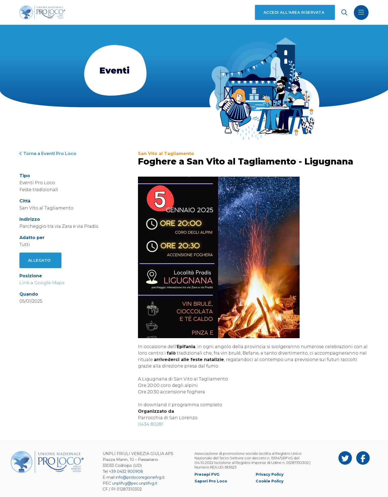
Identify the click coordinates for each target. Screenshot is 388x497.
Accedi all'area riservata (294, 12)
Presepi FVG (207, 474)
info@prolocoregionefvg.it (140, 477)
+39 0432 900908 (126, 471)
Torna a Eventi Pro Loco (47, 153)
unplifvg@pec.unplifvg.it (134, 483)
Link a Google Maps (41, 282)
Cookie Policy (269, 481)
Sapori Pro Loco (211, 481)
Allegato (39, 260)
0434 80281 (150, 424)
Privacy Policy (269, 474)
